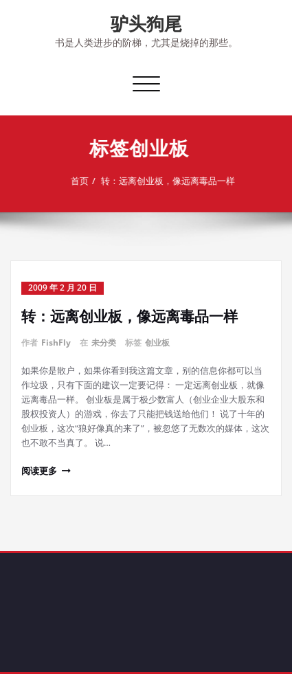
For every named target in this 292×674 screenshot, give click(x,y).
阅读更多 (39, 470)
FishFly (56, 342)
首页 (76, 181)
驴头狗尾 (146, 23)
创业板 (157, 342)
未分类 (103, 342)
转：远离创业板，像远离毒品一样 (165, 181)
